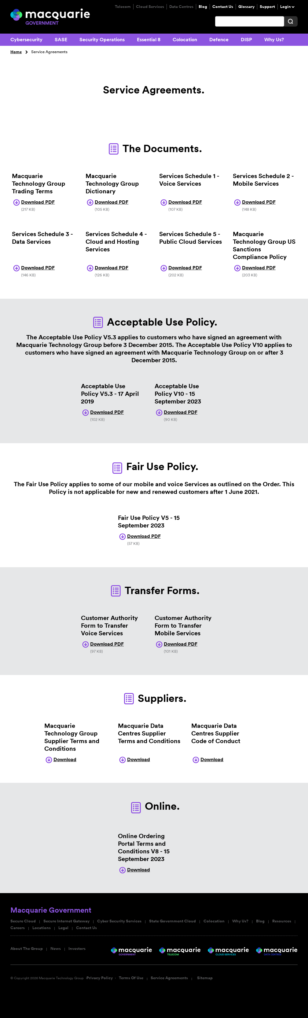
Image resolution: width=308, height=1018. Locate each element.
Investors (77, 948)
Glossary (246, 6)
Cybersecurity (26, 39)
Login (285, 6)
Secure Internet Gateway (66, 921)
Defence (219, 39)
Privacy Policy (99, 978)
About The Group (26, 948)
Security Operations (102, 39)
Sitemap (205, 978)
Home (16, 52)
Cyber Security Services (119, 921)
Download (60, 759)
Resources (281, 921)
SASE (61, 39)
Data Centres (181, 6)
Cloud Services (150, 6)
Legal (63, 928)
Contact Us (222, 6)
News (55, 948)
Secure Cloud (23, 921)
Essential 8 (148, 39)
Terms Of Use (131, 978)
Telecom (123, 6)
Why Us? (274, 39)
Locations (41, 928)
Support (267, 6)
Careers (17, 928)
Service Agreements (169, 978)
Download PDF (33, 202)
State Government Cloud (172, 921)
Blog (203, 6)
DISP (246, 39)
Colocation (185, 39)
